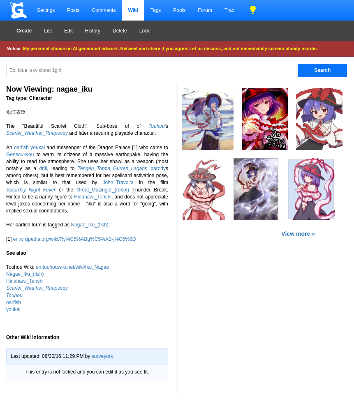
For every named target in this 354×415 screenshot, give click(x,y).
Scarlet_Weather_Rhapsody (37, 133)
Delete (120, 31)
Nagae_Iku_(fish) (89, 225)
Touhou (156, 126)
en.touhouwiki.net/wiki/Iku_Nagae (72, 267)
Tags (155, 10)
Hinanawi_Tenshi (92, 197)
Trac (229, 10)
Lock (144, 31)
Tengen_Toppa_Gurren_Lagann (113, 168)
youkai (37, 147)
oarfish (21, 147)
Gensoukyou (20, 154)
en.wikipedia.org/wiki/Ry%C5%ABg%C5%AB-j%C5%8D (74, 239)
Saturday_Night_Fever (31, 190)
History (92, 31)
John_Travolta (118, 182)
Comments (104, 10)
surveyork (102, 356)
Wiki (133, 10)
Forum (205, 10)
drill (43, 168)
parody (158, 168)
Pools (179, 10)
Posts (73, 10)
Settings (46, 10)
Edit (68, 31)
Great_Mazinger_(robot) (102, 190)
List (48, 31)
